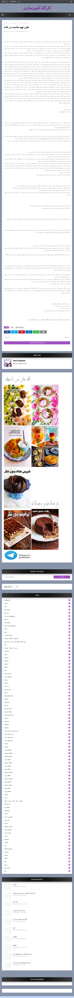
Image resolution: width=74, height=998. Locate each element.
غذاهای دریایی (37, 766)
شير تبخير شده (43, 138)
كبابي (37, 798)
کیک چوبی (37, 820)
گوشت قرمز (37, 833)
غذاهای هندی (37, 788)
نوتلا (37, 861)
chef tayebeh (9, 31)
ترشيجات (37, 651)
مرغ (37, 845)
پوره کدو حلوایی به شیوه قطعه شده (22, 954)
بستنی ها (37, 613)
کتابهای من (37, 807)
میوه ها (37, 855)
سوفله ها (37, 724)
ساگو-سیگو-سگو (37, 696)
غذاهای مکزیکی (37, 785)
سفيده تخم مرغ (37, 708)
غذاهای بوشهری (37, 763)
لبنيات (11, 327)
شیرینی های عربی (37, 737)
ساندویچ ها (37, 702)
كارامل (37, 794)
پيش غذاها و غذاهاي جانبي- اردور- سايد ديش (37, 641)
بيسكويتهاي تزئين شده (37, 616)
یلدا (37, 871)
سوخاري (37, 718)
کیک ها (37, 823)
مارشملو (37, 839)
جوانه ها (37, 661)
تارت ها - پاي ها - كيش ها (37, 648)
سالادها (37, 699)
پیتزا (37, 645)
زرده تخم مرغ (37, 689)
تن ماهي (37, 657)
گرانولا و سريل (37, 829)
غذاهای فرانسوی (37, 778)
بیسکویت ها (37, 622)
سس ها (37, 705)
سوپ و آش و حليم (37, 715)
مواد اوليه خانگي (12, 23)
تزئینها (37, 654)
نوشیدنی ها (37, 868)
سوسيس (37, 721)
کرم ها (37, 814)
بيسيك (37, 619)
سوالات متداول (46, 320)
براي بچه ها (37, 610)
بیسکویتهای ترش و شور (37, 625)
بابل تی (15, 884)
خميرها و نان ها (37, 673)
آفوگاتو (14, 945)
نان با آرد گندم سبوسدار (19, 910)
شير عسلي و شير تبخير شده (37, 731)
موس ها (37, 852)
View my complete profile (19, 363)
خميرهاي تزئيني (37, 676)
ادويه (37, 606)
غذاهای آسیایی (37, 750)
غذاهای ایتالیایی (37, 756)
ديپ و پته (37, 686)
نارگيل (37, 858)
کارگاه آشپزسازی (37, 8)
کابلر (14, 928)
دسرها (37, 680)
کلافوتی (15, 937)
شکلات (37, 728)
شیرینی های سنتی (37, 734)
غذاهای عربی (37, 775)
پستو (37, 632)
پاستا (37, 629)
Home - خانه (5, 1)
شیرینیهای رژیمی (37, 740)
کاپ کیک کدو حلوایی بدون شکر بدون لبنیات (24, 893)
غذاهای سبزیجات (37, 772)
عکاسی (37, 747)
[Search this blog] (29, 577)
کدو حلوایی (37, 810)
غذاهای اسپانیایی (37, 753)
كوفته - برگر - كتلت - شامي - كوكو (37, 801)
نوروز (37, 865)
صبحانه (37, 743)
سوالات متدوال (37, 712)
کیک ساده (15, 902)
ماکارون (37, 842)
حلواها (37, 667)
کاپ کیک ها (37, 804)
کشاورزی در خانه (37, 817)
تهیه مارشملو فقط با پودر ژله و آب (21, 963)
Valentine (37, 600)
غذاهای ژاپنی (37, 769)
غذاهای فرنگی (37, 782)
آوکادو (37, 603)
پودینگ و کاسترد (37, 635)
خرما (37, 670)
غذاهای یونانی (37, 791)
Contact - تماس (15, 1)
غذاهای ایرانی (37, 759)
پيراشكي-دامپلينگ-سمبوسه (37, 638)
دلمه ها (37, 683)
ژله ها (37, 692)
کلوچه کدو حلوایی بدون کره (20, 919)
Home (5, 23)
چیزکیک (37, 664)
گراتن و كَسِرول (37, 826)
